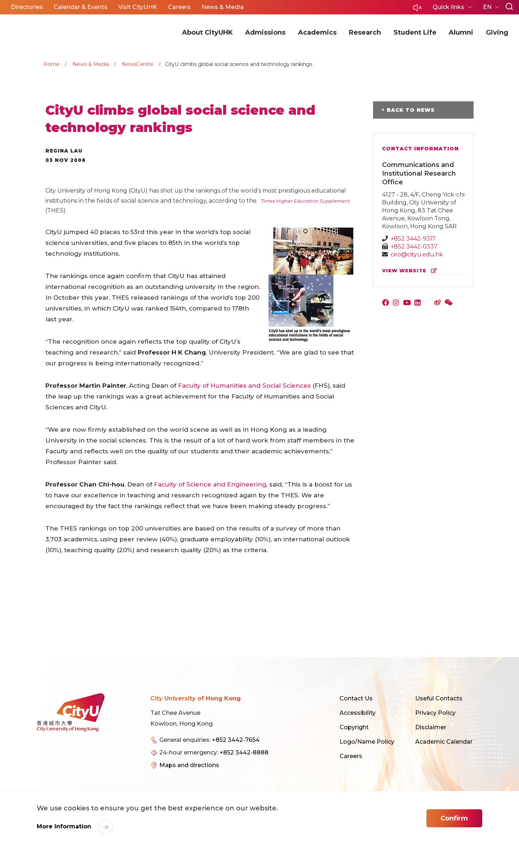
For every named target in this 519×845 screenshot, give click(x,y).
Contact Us (356, 698)
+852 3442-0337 (414, 246)
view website (411, 270)
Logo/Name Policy (367, 741)
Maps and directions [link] (189, 765)
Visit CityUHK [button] (137, 7)
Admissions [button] (265, 32)
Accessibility (358, 712)
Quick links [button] (449, 7)
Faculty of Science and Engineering (210, 484)
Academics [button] (317, 32)
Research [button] (365, 32)
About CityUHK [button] (207, 32)
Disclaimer (430, 727)
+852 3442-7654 (236, 739)
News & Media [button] (222, 7)
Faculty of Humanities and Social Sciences (244, 385)
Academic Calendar (444, 741)
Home (51, 64)
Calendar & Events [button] (80, 7)
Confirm (454, 818)
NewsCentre (138, 64)
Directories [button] (27, 7)
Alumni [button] (461, 32)
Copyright (354, 727)
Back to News (411, 110)
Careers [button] (179, 7)
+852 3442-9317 (413, 238)
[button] (417, 9)
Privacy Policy (435, 712)
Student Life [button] (415, 32)
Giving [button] (497, 32)
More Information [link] (65, 826)
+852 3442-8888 (244, 752)
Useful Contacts (438, 698)
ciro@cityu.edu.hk (417, 254)
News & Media (90, 64)
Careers (351, 756)
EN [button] (488, 7)
